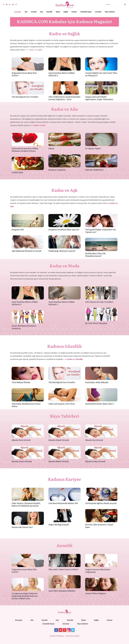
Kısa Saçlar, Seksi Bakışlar (96, 382)
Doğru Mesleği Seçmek (58, 524)
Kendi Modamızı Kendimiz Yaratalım (24, 327)
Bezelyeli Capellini (57, 169)
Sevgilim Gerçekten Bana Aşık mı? (63, 229)
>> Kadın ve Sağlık (34, 50)
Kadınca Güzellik (64, 346)
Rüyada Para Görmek (21, 440)
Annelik (64, 545)
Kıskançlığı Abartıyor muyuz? (61, 250)
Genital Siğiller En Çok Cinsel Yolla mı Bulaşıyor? (101, 74)
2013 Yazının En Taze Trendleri (99, 301)
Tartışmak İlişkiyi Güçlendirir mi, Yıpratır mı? (100, 230)
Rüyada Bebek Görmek (58, 461)
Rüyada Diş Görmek (94, 440)
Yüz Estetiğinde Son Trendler (25, 96)
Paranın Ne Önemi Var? (22, 527)
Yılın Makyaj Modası (21, 382)
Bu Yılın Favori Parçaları (96, 323)
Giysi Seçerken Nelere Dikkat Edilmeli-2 (61, 74)
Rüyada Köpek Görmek (58, 440)
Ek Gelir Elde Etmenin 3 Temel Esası (99, 525)
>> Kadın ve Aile (38, 125)
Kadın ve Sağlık (64, 33)
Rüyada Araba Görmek (95, 461)
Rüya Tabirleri (64, 416)
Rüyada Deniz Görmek (22, 461)
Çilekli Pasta (17, 172)
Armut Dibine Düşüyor (95, 593)
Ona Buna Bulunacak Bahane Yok (63, 503)
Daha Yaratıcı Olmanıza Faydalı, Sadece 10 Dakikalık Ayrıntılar (26, 504)
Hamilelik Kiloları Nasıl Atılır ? (99, 403)
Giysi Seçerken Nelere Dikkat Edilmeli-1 (61, 303)
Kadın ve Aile (64, 109)
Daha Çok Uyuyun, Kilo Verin (61, 403)
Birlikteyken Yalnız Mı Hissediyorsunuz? (95, 254)
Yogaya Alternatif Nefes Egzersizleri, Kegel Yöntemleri (99, 98)
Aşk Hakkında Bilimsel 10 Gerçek (26, 250)
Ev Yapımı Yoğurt (93, 148)
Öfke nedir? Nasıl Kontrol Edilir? (63, 569)
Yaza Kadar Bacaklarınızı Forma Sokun (26, 405)
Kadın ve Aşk (64, 190)
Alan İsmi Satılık (72, 636)
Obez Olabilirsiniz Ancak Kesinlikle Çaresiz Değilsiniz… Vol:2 (64, 98)
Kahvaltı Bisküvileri (94, 169)
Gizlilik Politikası (57, 636)
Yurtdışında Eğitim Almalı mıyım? (101, 503)
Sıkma (51, 148)
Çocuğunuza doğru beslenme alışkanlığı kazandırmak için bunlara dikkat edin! (25, 596)
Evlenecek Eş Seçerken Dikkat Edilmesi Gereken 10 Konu (25, 149)
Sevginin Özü (18, 229)
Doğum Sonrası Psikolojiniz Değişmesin (97, 570)
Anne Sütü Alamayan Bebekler (62, 590)
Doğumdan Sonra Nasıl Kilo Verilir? (24, 74)
